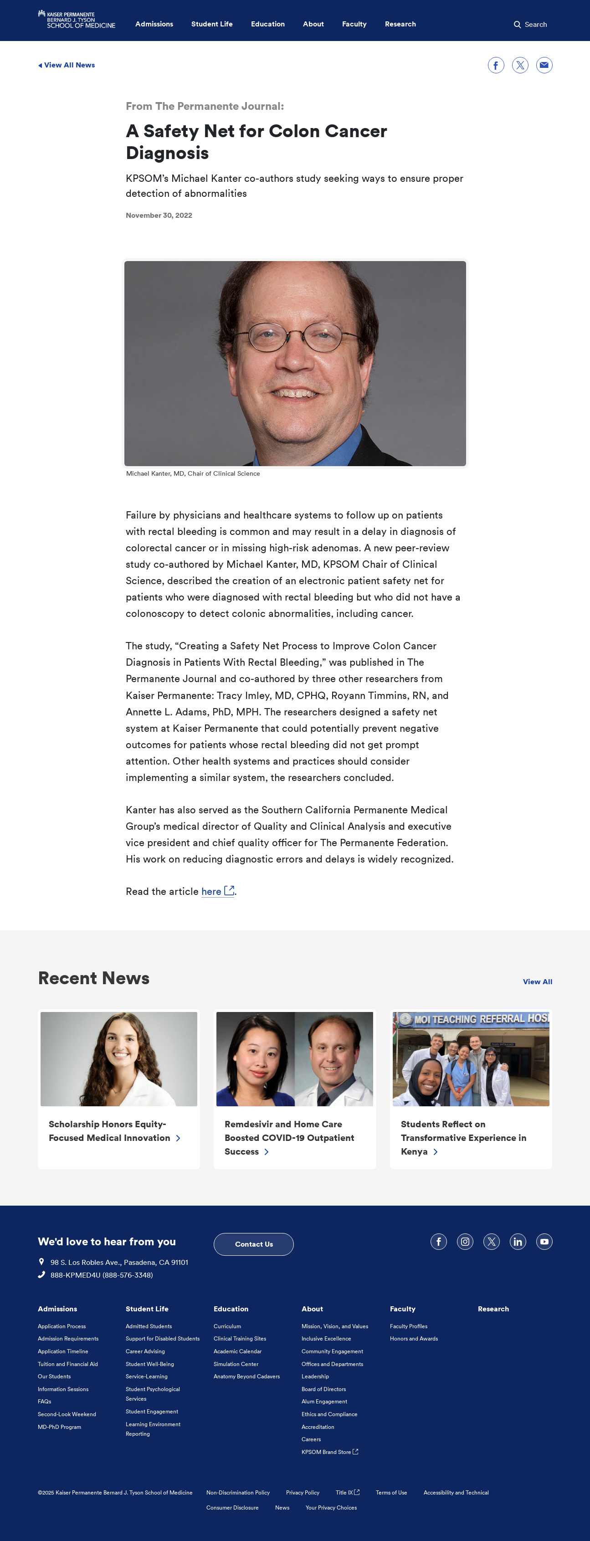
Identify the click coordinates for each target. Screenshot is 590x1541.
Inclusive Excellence (326, 1338)
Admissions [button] (154, 24)
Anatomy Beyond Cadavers (247, 1376)
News (282, 1507)
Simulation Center (236, 1364)
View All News (66, 65)
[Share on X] (520, 65)
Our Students (54, 1376)
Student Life (147, 1309)
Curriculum (227, 1326)
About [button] (313, 24)
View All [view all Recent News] (538, 981)
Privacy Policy (302, 1492)
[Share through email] (544, 65)
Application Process (62, 1326)
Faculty (403, 1309)
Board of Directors (324, 1389)
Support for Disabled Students (163, 1338)
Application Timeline (63, 1351)
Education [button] (268, 24)
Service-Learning (147, 1376)
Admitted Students (149, 1326)
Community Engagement (332, 1351)
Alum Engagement (324, 1401)
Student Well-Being (150, 1364)
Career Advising (145, 1351)
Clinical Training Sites (240, 1338)
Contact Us (254, 1244)
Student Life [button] (212, 24)
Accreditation (318, 1427)
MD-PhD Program (59, 1427)
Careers (311, 1439)
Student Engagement (152, 1411)
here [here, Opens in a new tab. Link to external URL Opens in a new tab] (217, 891)
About (312, 1309)
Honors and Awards (414, 1338)
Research (493, 1309)
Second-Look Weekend (67, 1414)
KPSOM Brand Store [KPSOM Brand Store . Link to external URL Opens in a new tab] (330, 1452)
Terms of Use (391, 1492)
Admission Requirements (68, 1338)
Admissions (57, 1309)
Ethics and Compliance (330, 1414)
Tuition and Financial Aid (68, 1364)
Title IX (347, 1492)
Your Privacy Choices (331, 1507)
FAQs (44, 1401)
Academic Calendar (238, 1351)
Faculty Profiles (408, 1326)
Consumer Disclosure (232, 1507)
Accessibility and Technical (456, 1492)
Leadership (315, 1376)
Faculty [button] (354, 24)
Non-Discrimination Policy (238, 1492)
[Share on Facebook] (496, 65)
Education (231, 1309)
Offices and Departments (332, 1364)
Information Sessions (63, 1389)
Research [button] (400, 24)
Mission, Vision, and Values (335, 1326)
